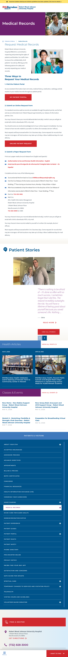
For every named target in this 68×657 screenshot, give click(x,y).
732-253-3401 (18, 194)
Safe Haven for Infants (14, 576)
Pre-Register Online (12, 555)
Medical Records (13, 507)
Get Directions (16, 638)
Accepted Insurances (13, 449)
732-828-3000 (12, 211)
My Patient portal (18, 97)
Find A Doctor (15, 622)
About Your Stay (11, 444)
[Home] (19, 7)
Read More (48, 322)
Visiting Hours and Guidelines (16, 597)
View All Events (49, 392)
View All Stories (49, 332)
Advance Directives (12, 460)
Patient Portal (10, 534)
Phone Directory (11, 549)
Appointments (10, 465)
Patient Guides (10, 528)
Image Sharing (10, 502)
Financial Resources (13, 486)
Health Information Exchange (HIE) (19, 492)
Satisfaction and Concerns (15, 570)
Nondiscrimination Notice (15, 518)
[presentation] (53, 307)
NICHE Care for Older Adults (16, 513)
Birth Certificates (11, 476)
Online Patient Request (21, 143)
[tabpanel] (34, 271)
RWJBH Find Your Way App (15, 565)
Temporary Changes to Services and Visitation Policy (27, 586)
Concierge (8, 481)
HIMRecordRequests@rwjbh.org (44, 178)
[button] (57, 653)
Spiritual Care (10, 581)
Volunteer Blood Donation (15, 602)
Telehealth (8, 591)
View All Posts (48, 344)
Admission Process (12, 455)
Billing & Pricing (11, 471)
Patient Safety (10, 544)
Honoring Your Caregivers (15, 497)
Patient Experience (12, 523)
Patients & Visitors (10, 41)
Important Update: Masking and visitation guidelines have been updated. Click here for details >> (35, 1)
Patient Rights (10, 539)
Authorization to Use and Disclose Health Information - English (29, 161)
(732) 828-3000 (18, 644)
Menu (4, 653)
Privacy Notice (10, 560)
